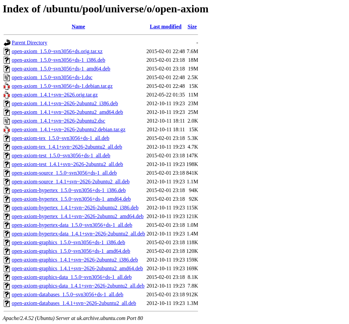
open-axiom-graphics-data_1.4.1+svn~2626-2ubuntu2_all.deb (78, 286)
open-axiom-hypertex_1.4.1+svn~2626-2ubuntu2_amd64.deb (78, 216)
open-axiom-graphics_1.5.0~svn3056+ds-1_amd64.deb (71, 251)
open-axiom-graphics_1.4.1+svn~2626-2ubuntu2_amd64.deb (77, 268)
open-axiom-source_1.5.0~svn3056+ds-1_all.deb (64, 173)
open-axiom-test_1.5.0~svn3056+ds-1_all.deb (61, 155)
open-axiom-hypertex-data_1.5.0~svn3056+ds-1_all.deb (72, 225)
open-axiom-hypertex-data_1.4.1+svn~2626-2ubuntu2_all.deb (78, 233)
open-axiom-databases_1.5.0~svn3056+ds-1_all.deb (67, 294)
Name (78, 26)
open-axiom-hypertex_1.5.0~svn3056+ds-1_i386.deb (69, 190)
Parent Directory (29, 42)
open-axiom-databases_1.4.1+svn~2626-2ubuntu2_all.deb (74, 303)
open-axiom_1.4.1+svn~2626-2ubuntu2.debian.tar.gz (68, 129)
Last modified (166, 26)
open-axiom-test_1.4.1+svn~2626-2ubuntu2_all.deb (67, 164)
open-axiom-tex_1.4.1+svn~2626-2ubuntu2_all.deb (67, 147)
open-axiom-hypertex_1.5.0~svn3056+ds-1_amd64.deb (71, 199)
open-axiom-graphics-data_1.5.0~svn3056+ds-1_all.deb (72, 277)
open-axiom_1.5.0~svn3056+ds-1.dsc (52, 77)
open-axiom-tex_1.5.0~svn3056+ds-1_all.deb (60, 138)
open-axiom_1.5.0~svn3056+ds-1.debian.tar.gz (62, 86)
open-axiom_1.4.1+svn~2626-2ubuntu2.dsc (58, 121)
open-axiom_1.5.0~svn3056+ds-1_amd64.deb (61, 68)
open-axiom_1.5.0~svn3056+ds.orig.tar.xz (57, 51)
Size (192, 26)
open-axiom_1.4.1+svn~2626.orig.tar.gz (55, 95)
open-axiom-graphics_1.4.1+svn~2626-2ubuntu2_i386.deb (75, 260)
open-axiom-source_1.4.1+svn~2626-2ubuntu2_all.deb (70, 181)
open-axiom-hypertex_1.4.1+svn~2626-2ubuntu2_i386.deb (75, 207)
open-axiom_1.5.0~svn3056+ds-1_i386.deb (58, 60)
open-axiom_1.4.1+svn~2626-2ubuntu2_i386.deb (65, 103)
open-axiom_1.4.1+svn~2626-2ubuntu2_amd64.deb (67, 112)
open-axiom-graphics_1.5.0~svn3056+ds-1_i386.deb (68, 242)
